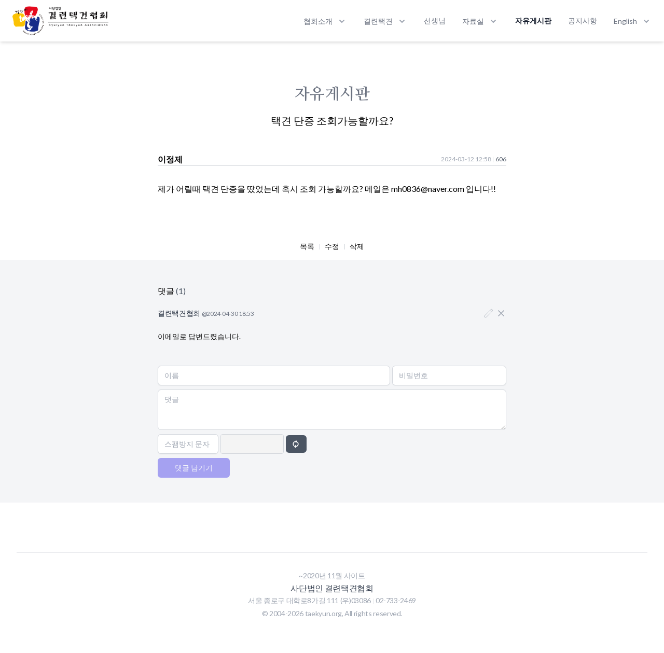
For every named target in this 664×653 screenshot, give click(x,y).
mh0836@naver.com (427, 188)
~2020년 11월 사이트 (332, 575)
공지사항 (582, 20)
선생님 (435, 20)
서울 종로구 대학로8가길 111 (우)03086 (310, 600)
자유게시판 (533, 20)
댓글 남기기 (194, 467)
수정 (332, 246)
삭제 (357, 246)
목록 (307, 246)
